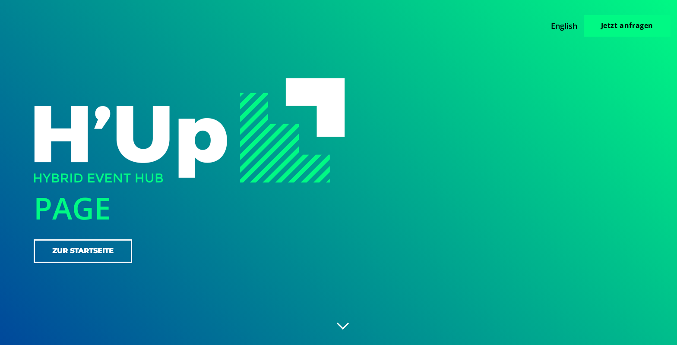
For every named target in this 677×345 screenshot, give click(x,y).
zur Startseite (83, 251)
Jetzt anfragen (627, 25)
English (564, 26)
